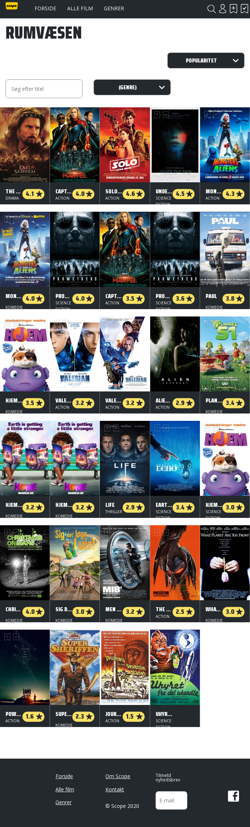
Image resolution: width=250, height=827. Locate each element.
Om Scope (117, 776)
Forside (45, 8)
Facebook (233, 796)
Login (222, 8)
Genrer (114, 8)
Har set (244, 8)
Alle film (80, 8)
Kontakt (114, 789)
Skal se (233, 8)
